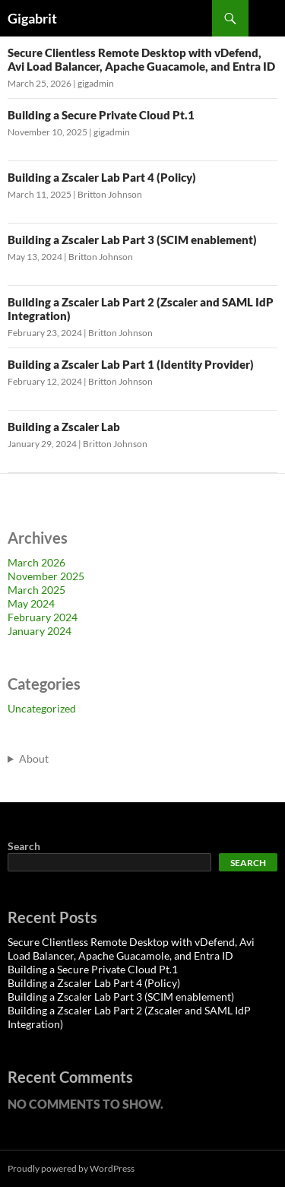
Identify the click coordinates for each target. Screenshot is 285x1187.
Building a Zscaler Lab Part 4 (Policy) (102, 177)
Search (24, 845)
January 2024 (39, 630)
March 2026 (36, 562)
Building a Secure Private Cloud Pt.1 (101, 115)
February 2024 (43, 617)
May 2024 (31, 603)
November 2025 (46, 576)
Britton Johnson (110, 194)
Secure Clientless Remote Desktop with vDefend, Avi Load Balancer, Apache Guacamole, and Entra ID (141, 59)
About (34, 758)
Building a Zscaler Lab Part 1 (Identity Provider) (131, 364)
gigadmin (96, 83)
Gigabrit (32, 18)
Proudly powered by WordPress (71, 1168)
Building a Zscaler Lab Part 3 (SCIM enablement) (132, 239)
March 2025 (36, 589)
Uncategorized (42, 708)
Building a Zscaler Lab (64, 426)
